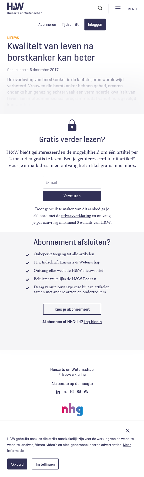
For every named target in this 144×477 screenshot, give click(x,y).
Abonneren (47, 24)
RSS (86, 391)
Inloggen (95, 24)
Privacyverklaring (72, 374)
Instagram (72, 391)
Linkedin (58, 391)
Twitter (65, 391)
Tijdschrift (70, 24)
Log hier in (93, 321)
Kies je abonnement (72, 309)
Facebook (79, 391)
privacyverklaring (76, 216)
